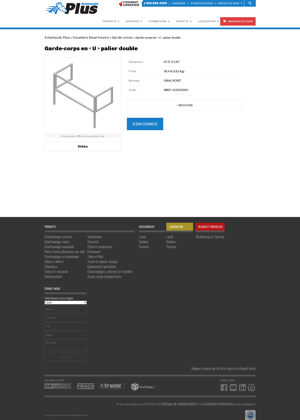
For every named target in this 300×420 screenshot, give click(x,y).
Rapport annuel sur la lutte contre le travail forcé (228, 359)
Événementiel (52, 268)
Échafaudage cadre (55, 240)
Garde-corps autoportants (95, 268)
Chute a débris (52, 256)
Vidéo (83, 145)
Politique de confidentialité (186, 394)
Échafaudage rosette (56, 236)
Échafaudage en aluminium (59, 252)
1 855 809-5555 (155, 3)
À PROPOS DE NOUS (202, 3)
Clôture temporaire (91, 244)
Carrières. (179, 3)
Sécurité (86, 240)
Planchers (50, 260)
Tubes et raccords (54, 264)
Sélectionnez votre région (66, 292)
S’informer (143, 123)
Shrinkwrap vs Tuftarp (195, 236)
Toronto (130, 244)
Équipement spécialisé (93, 260)
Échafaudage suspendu (57, 244)
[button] (250, 3)
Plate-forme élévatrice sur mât (62, 248)
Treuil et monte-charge (94, 256)
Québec (130, 240)
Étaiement (87, 248)
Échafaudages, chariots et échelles (100, 264)
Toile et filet (88, 252)
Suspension (87, 236)
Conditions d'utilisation (220, 394)
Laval (129, 236)
